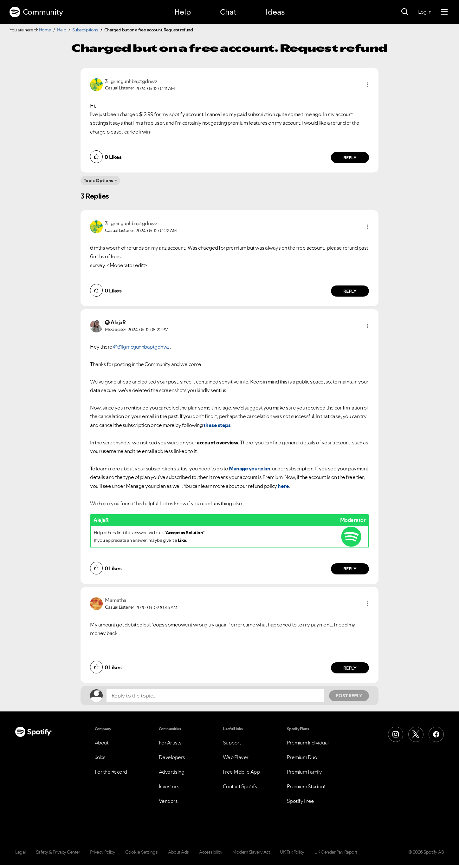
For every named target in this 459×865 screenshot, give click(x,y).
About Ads (178, 852)
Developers (172, 757)
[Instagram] (395, 734)
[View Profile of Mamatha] (115, 600)
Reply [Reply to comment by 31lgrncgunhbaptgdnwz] (350, 157)
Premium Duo (302, 757)
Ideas (275, 12)
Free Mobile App (241, 771)
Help (182, 12)
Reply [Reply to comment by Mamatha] (350, 668)
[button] (367, 84)
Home (45, 30)
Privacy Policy (102, 852)
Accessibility (211, 852)
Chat (228, 12)
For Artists (170, 742)
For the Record (111, 771)
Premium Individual (308, 742)
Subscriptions (85, 30)
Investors (169, 786)
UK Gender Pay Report (335, 852)
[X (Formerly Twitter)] (415, 734)
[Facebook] (436, 734)
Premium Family (304, 771)
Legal (20, 852)
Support (232, 742)
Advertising (171, 771)
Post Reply (349, 695)
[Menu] (444, 12)
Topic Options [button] (98, 180)
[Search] (404, 12)
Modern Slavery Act (251, 852)
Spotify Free (300, 800)
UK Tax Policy (292, 852)
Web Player (236, 757)
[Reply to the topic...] (215, 695)
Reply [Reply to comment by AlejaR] (350, 569)
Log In (424, 11)
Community (36, 12)
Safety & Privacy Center (58, 852)
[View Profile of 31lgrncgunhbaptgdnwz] (131, 81)
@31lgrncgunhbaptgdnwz (141, 346)
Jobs (100, 757)
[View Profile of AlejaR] (118, 322)
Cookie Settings (141, 852)
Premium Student (306, 786)
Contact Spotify (240, 786)
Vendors (168, 800)
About (102, 742)
